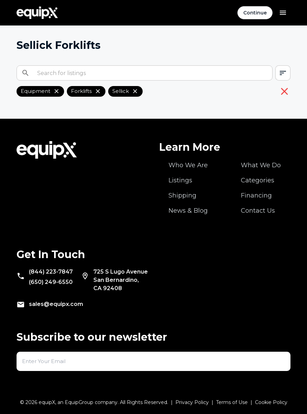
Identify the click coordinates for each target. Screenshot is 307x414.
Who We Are (188, 165)
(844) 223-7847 (51, 271)
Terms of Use (232, 402)
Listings (180, 180)
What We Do (261, 165)
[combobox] (283, 73)
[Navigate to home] (37, 13)
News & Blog (188, 210)
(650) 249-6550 (51, 282)
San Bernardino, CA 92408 (120, 279)
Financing (256, 195)
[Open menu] (282, 12)
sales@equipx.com (56, 304)
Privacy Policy (192, 402)
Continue (255, 13)
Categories (257, 180)
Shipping (182, 195)
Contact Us (258, 210)
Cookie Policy (271, 402)
